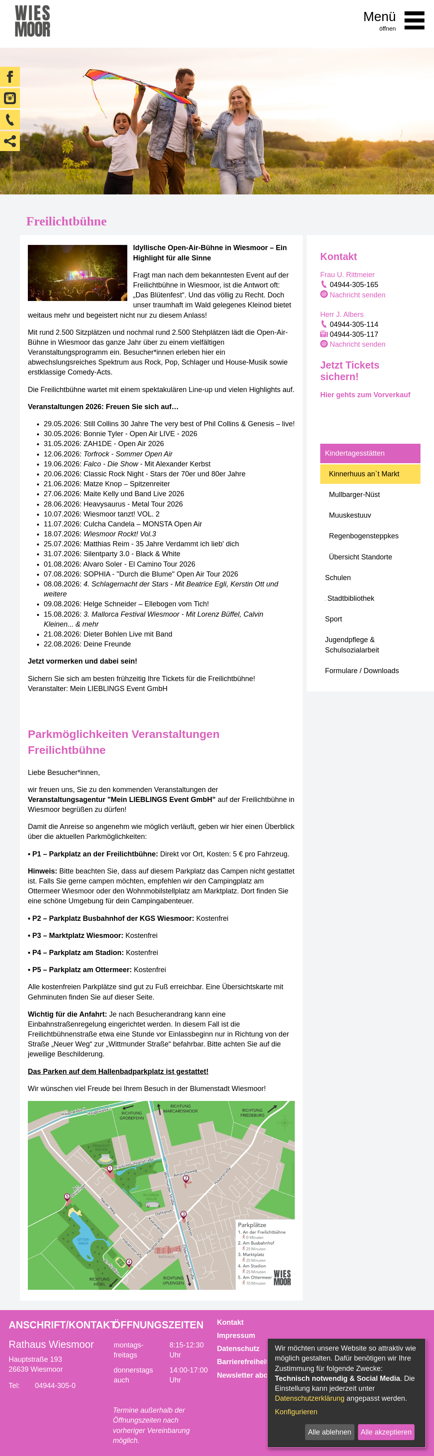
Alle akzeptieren (386, 1432)
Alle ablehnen (329, 1432)
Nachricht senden (357, 295)
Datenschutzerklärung (309, 1398)
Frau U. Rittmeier (347, 275)
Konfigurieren (296, 1412)
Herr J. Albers (342, 314)
